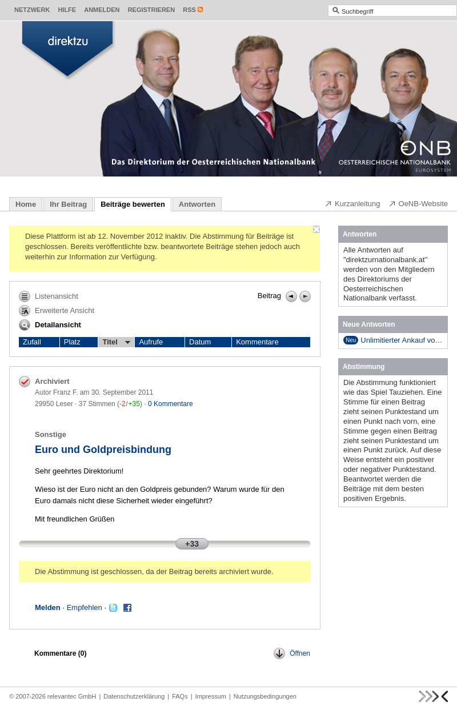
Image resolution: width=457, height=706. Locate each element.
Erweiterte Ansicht (56, 310)
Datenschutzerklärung (134, 696)
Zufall (32, 342)
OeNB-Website (418, 203)
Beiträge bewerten (133, 204)
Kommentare (257, 342)
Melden (48, 607)
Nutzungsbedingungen (265, 696)
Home (25, 204)
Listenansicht (48, 296)
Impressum (210, 696)
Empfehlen (84, 607)
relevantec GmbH (72, 696)
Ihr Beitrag (68, 204)
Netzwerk (32, 9)
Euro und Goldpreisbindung (103, 449)
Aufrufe (151, 342)
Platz (72, 342)
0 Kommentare (170, 404)
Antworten (197, 204)
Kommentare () (60, 653)
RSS (189, 9)
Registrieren (151, 9)
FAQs (180, 696)
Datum (200, 342)
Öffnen (292, 653)
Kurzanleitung (352, 203)
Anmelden (101, 9)
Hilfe (67, 9)
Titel (116, 342)
